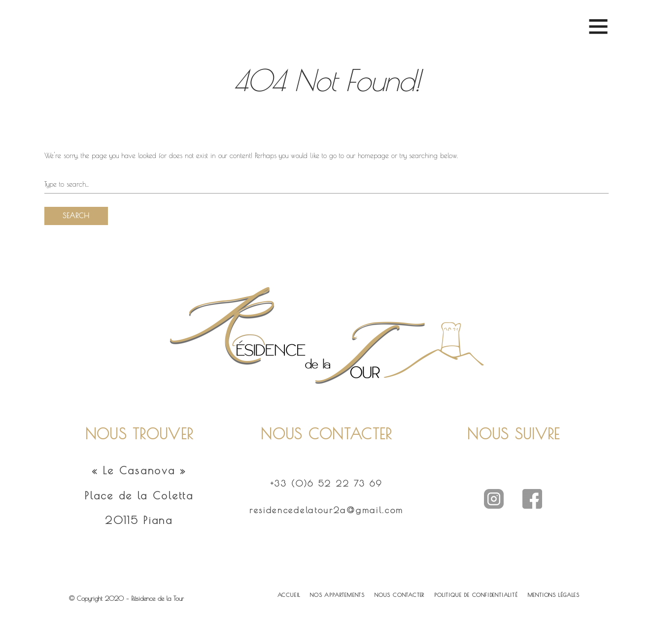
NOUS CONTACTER (399, 594)
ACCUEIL (289, 594)
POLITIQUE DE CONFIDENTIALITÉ (475, 594)
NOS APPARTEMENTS (337, 594)
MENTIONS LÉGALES (554, 594)
